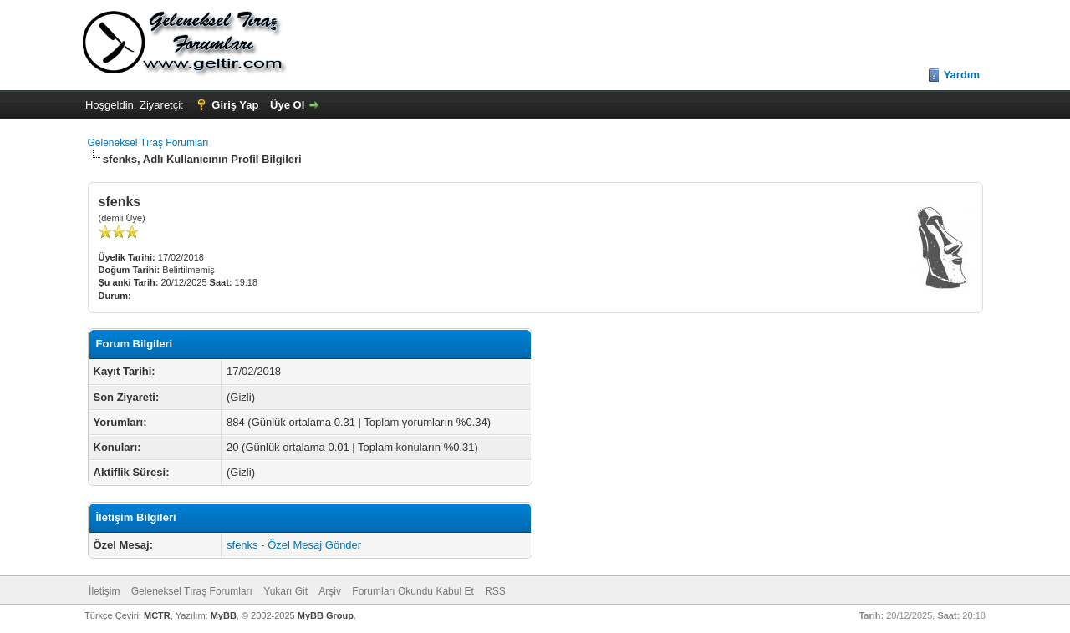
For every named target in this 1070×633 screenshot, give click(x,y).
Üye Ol (287, 105)
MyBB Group (326, 615)
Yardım (962, 74)
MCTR (157, 615)
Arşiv (329, 591)
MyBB (224, 615)
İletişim (104, 591)
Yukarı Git (285, 591)
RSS (495, 591)
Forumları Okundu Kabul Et (412, 591)
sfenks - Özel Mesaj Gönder (294, 545)
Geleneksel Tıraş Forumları (148, 143)
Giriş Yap (234, 105)
